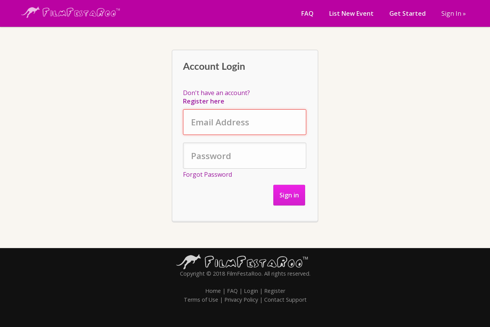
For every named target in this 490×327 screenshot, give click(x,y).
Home (213, 290)
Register (274, 290)
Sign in (289, 195)
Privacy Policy (241, 299)
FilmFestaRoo (244, 273)
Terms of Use (201, 299)
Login (251, 290)
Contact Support (285, 299)
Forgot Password (207, 174)
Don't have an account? (216, 97)
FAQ (232, 290)
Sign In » (453, 13)
